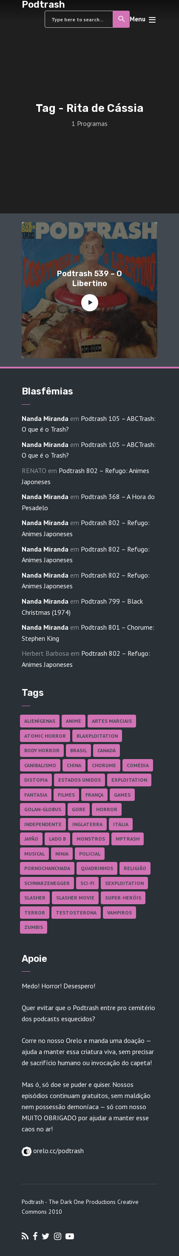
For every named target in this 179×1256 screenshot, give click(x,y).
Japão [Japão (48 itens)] (31, 838)
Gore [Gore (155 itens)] (78, 809)
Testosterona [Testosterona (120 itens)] (76, 912)
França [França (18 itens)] (94, 795)
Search (121, 19)
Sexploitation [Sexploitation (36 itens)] (124, 883)
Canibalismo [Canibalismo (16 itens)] (40, 765)
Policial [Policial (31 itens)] (89, 853)
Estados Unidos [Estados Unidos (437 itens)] (79, 780)
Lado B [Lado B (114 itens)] (57, 838)
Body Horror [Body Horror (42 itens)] (42, 750)
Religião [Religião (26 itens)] (135, 868)
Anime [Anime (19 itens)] (73, 721)
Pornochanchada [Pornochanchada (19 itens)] (47, 868)
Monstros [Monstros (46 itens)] (91, 838)
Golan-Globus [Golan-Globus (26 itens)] (42, 809)
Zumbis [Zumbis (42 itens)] (33, 927)
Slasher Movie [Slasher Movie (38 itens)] (75, 897)
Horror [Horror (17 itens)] (106, 809)
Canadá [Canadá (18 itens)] (106, 750)
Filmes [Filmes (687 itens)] (66, 795)
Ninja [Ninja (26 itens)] (61, 853)
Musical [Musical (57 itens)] (34, 853)
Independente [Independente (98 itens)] (43, 824)
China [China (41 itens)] (74, 765)
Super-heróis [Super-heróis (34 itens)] (123, 897)
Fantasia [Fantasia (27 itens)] (35, 795)
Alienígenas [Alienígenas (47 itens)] (39, 721)
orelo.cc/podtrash (57, 1150)
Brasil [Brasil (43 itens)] (78, 750)
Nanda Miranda (45, 418)
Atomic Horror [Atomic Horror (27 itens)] (45, 736)
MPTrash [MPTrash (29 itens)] (127, 838)
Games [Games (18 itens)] (122, 795)
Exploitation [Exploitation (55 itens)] (129, 780)
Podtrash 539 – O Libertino (89, 278)
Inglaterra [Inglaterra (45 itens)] (87, 824)
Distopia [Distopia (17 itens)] (36, 780)
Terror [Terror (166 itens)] (34, 912)
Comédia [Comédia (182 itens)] (138, 765)
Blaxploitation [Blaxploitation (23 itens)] (97, 736)
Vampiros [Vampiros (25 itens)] (119, 912)
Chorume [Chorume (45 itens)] (104, 765)
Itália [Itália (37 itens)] (120, 824)
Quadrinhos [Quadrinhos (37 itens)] (97, 868)
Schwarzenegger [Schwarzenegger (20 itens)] (47, 883)
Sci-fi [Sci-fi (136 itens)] (87, 883)
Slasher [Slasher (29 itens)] (34, 897)
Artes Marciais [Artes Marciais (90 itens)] (112, 721)
